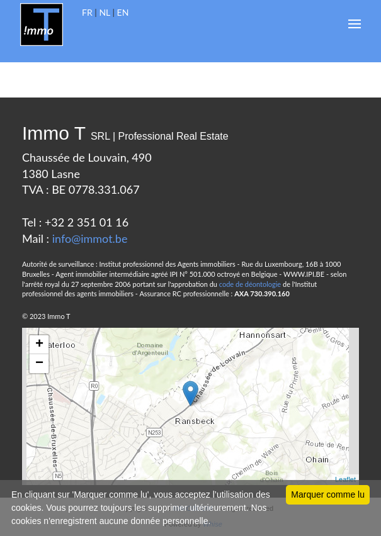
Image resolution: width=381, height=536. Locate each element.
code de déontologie (250, 284)
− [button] (39, 363)
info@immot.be (90, 238)
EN (123, 12)
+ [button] (39, 344)
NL (104, 12)
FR (87, 12)
